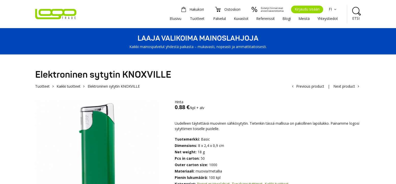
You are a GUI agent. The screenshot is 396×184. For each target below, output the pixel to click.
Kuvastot (241, 18)
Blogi (286, 18)
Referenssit (265, 18)
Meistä (304, 18)
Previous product (310, 86)
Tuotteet (197, 18)
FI (333, 9)
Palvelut (219, 18)
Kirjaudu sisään (307, 9)
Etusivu (175, 18)
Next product (344, 86)
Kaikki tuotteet (68, 86)
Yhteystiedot (327, 18)
